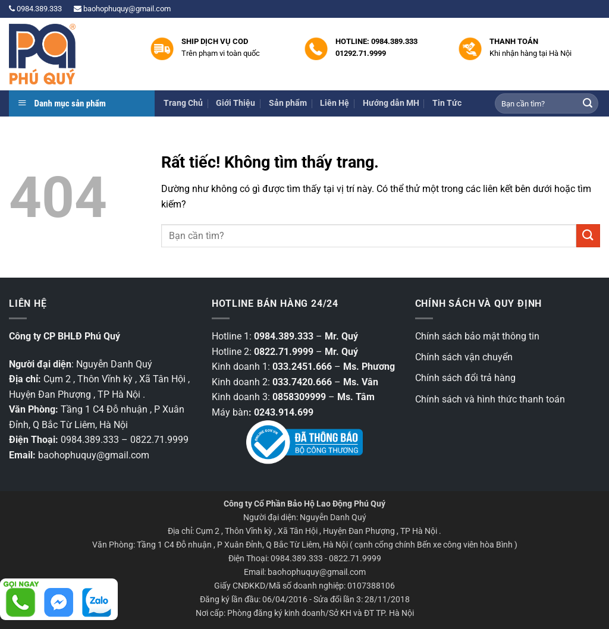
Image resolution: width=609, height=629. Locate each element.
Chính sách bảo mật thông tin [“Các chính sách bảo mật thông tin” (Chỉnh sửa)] (477, 336)
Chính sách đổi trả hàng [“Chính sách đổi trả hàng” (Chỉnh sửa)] (465, 377)
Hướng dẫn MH (391, 103)
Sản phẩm (288, 103)
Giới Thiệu (235, 103)
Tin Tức (447, 103)
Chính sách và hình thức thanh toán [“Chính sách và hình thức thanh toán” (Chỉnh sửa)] (490, 399)
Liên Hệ (334, 103)
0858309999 (299, 396)
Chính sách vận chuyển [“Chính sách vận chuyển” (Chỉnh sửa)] (464, 357)
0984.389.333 (35, 8)
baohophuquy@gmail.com (122, 8)
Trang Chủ (183, 103)
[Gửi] (587, 103)
